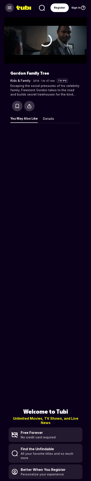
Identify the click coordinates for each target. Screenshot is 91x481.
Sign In (76, 7)
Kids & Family (20, 80)
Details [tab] (48, 118)
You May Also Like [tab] (24, 118)
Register (59, 7)
